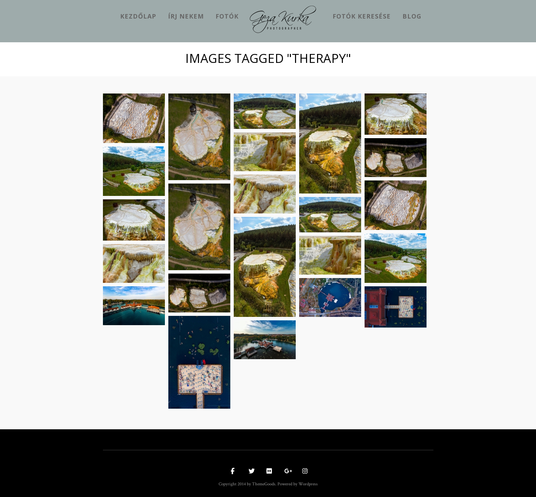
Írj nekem (186, 16)
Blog (411, 16)
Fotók (227, 16)
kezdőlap (138, 16)
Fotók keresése (362, 16)
